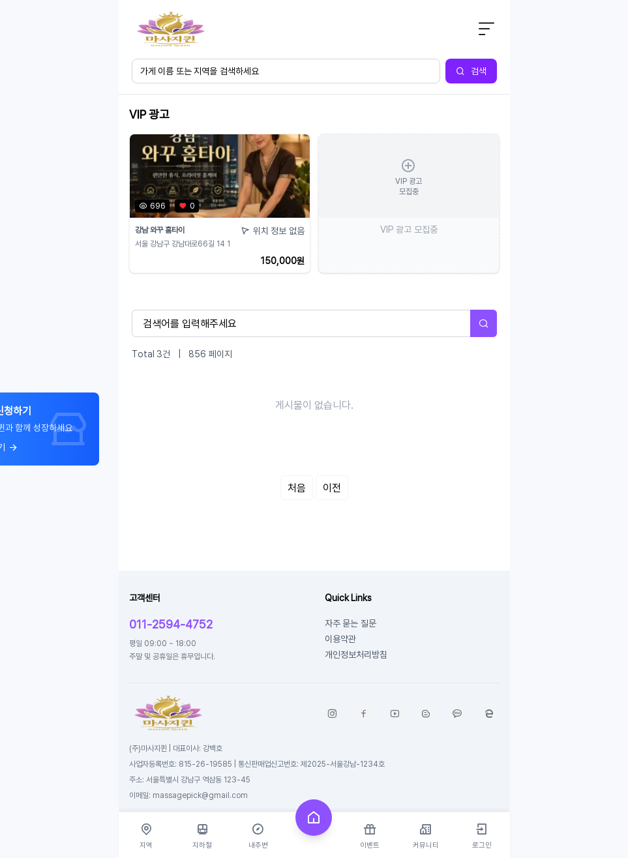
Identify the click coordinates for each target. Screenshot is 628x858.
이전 (332, 488)
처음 (297, 488)
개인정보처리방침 (356, 654)
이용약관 (340, 638)
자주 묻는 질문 (350, 623)
